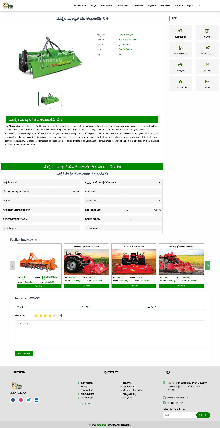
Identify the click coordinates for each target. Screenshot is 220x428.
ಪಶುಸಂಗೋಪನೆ (122, 6)
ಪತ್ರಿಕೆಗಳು (127, 383)
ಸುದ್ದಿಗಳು (151, 5)
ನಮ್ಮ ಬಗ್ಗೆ (127, 397)
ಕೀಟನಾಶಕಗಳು (106, 6)
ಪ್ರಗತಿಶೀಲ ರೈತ (129, 386)
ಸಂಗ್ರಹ (93, 6)
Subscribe (203, 415)
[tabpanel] (50, 98)
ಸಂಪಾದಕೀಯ (165, 6)
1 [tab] (50, 108)
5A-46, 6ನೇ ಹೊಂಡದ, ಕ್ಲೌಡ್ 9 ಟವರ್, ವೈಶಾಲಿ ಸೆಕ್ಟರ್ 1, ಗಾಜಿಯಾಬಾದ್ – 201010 (187, 386)
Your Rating (20, 315)
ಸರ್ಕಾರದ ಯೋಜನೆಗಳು (133, 390)
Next (207, 265)
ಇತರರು (179, 5)
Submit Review (24, 353)
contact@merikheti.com (175, 397)
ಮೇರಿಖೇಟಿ (85, 404)
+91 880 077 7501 (173, 403)
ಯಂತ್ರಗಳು (138, 5)
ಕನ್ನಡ (190, 5)
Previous (12, 265)
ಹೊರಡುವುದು (80, 5)
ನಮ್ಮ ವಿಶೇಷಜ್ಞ (129, 394)
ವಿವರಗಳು (39, 286)
